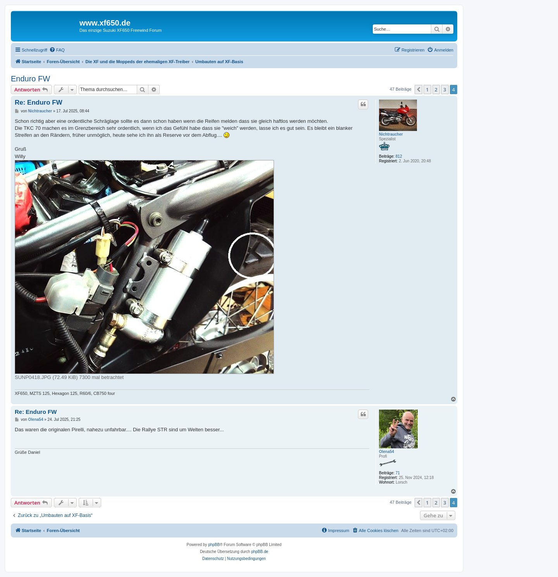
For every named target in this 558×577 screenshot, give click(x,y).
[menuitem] (57, 50)
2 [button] (436, 89)
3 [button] (444, 89)
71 (398, 473)
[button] (418, 89)
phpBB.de (259, 551)
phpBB (214, 545)
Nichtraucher (391, 134)
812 (399, 156)
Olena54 (386, 452)
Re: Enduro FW (38, 102)
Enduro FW (30, 78)
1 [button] (427, 89)
